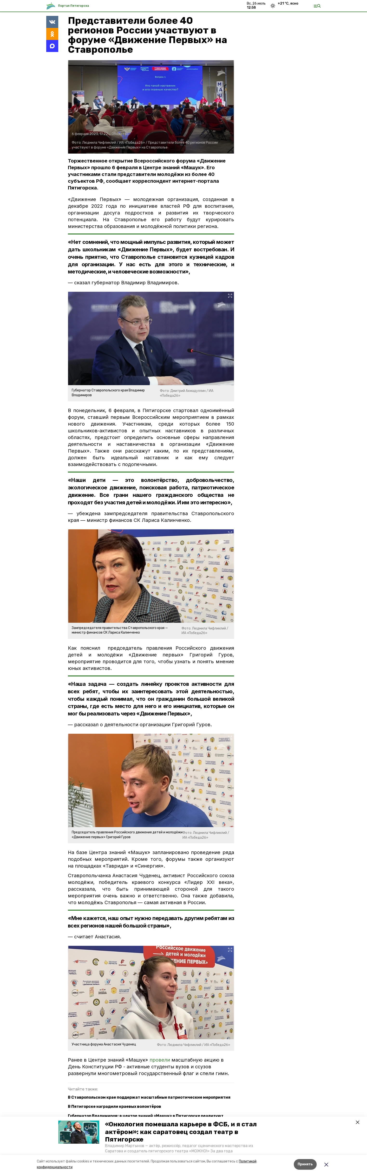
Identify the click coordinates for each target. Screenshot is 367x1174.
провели (160, 1060)
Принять (305, 1164)
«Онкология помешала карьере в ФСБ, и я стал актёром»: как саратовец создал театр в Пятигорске (181, 1132)
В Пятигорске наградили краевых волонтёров (114, 1106)
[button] (78, 1132)
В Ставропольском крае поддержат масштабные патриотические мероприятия (149, 1097)
